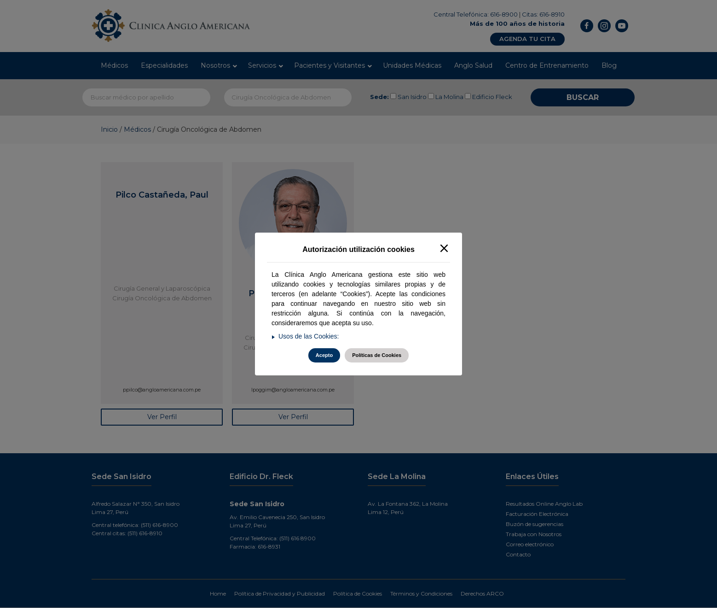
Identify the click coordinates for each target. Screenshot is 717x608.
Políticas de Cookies (376, 355)
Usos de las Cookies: (308, 336)
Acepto (324, 355)
